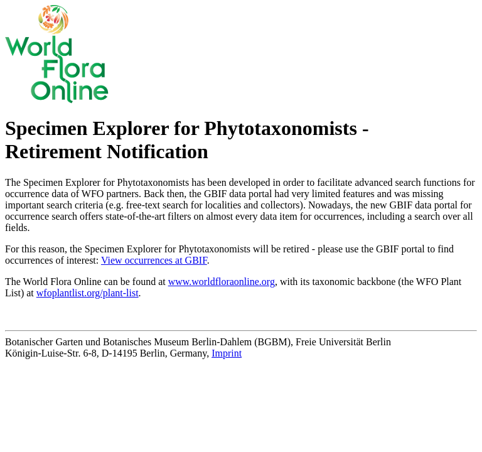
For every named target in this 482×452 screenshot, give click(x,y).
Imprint (227, 353)
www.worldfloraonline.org (221, 281)
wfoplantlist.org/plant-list (87, 293)
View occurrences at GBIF (154, 260)
